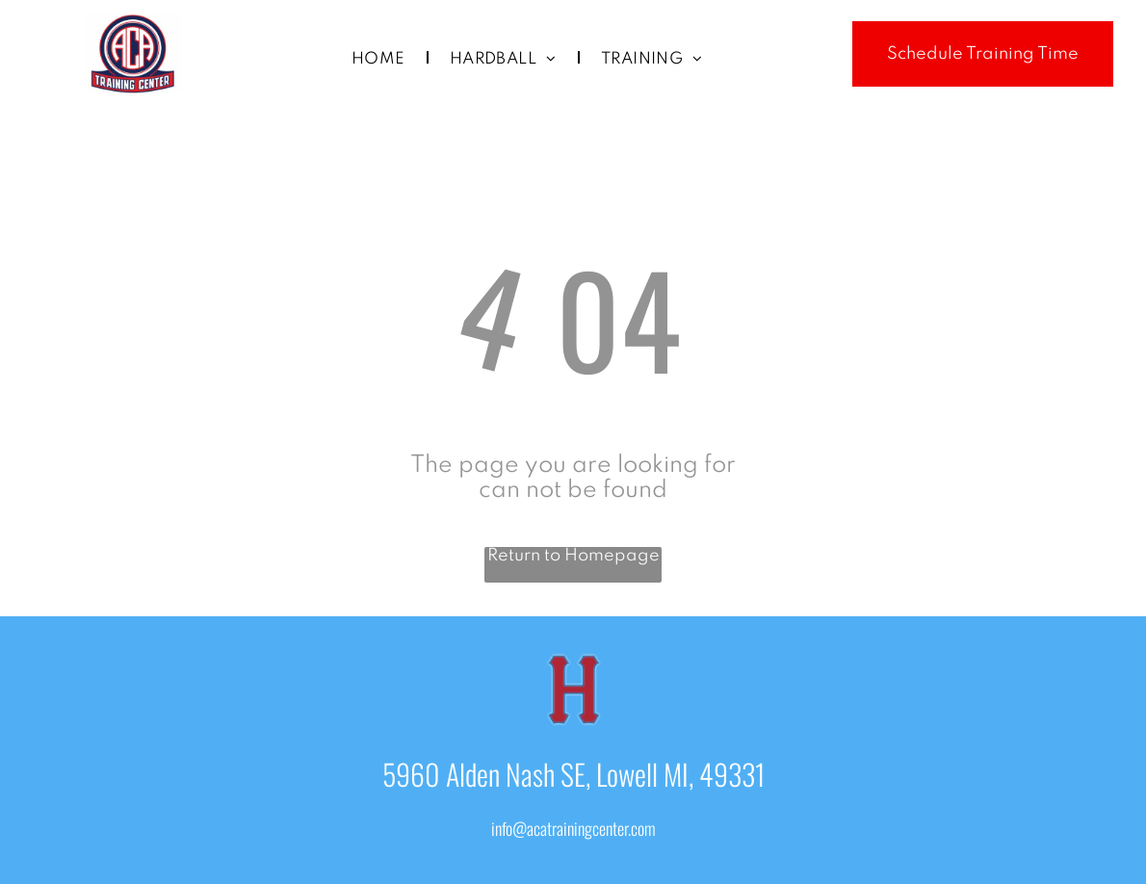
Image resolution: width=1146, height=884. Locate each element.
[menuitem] (381, 59)
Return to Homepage (573, 555)
